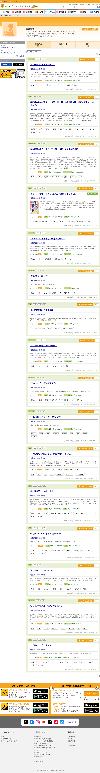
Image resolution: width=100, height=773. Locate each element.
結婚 (39, 513)
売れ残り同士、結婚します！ (42, 491)
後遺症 (64, 434)
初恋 (46, 85)
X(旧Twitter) (18, 64)
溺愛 (61, 129)
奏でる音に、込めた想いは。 (42, 570)
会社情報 (72, 736)
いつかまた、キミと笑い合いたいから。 (47, 417)
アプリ (4, 736)
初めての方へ (40, 761)
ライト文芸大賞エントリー (68, 293)
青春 (32, 85)
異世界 (33, 129)
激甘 (32, 665)
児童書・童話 (32, 340)
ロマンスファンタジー (89, 129)
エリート (54, 221)
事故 (71, 434)
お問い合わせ (40, 757)
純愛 (65, 259)
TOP (1, 15)
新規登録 (4, 1)
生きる (63, 628)
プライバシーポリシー (43, 754)
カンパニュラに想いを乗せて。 (43, 383)
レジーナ (42, 132)
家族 (67, 366)
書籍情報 (42, 69)
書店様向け (72, 745)
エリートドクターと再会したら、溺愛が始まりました (53, 194)
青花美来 (6, 15)
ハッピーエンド (55, 513)
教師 (61, 662)
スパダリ (59, 474)
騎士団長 (69, 129)
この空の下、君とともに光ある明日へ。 (47, 239)
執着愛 (71, 328)
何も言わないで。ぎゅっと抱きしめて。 (47, 534)
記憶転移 (48, 259)
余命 (39, 293)
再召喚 (47, 129)
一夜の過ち (80, 221)
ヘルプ (38, 750)
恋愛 (68, 85)
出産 (45, 474)
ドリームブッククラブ (9, 741)
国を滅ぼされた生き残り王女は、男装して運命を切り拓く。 (56, 149)
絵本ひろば (91, 694)
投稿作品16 (38, 45)
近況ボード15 (63, 45)
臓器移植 (57, 259)
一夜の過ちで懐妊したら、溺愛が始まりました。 (51, 454)
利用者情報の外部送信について (45, 748)
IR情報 (71, 739)
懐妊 (39, 474)
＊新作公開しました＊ (12, 46)
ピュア (54, 85)
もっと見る (20, 56)
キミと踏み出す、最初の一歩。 (43, 346)
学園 (32, 589)
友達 (75, 513)
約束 (45, 513)
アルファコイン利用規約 (43, 739)
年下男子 (71, 628)
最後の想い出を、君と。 (40, 276)
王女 (39, 177)
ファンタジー (32, 143)
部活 (61, 589)
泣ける (66, 400)
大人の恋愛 (70, 221)
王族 (76, 129)
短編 (54, 589)
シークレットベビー (57, 550)
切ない (40, 85)
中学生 (62, 85)
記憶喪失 (56, 434)
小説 (47, 80)
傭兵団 (46, 177)
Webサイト (6, 64)
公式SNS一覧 (72, 722)
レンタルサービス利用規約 (44, 741)
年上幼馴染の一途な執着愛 (41, 310)
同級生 (83, 513)
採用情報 (72, 741)
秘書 (68, 550)
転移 (54, 129)
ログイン (14, 1)
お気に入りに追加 (90, 29)
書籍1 (88, 45)
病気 (75, 85)
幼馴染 (54, 293)
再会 (61, 221)
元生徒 (69, 662)
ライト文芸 (31, 59)
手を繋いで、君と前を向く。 (42, 65)
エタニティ (34, 221)
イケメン (91, 513)
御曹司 (76, 550)
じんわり (73, 259)
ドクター (44, 221)
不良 (81, 85)
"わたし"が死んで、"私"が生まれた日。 (47, 606)
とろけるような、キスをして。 (43, 645)
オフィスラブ (56, 400)
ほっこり (47, 589)
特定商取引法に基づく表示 (44, 745)
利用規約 (38, 736)
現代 (51, 474)
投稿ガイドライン (41, 752)
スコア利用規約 (41, 743)
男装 (32, 177)
